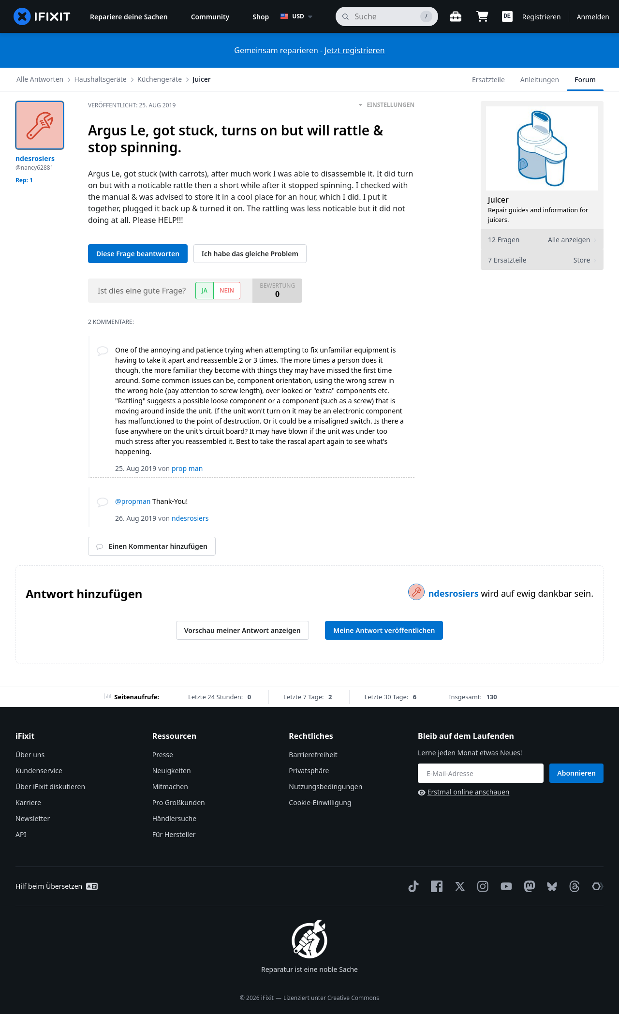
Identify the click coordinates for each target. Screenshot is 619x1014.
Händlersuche (174, 818)
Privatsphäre (309, 770)
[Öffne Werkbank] (455, 16)
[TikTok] (411, 886)
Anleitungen (539, 79)
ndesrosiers (454, 593)
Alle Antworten (39, 79)
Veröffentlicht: (132, 105)
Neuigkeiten (171, 770)
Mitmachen (170, 786)
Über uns (29, 754)
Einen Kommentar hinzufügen (151, 546)
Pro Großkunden (178, 802)
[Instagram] (481, 886)
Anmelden (593, 16)
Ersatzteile (488, 79)
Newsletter (32, 818)
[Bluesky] (550, 887)
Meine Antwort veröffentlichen (384, 630)
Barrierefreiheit (313, 754)
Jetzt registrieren (354, 50)
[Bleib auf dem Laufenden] (481, 773)
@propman (132, 501)
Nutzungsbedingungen (325, 786)
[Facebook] (434, 886)
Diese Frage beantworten (137, 253)
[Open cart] (482, 16)
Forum (585, 79)
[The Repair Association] (596, 886)
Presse (162, 754)
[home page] (42, 16)
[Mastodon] (527, 886)
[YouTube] (504, 886)
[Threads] (572, 886)
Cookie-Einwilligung (320, 802)
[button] (507, 16)
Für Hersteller (174, 834)
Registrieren (541, 16)
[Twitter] (458, 886)
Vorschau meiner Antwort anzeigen (242, 630)
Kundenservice (38, 770)
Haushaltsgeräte (100, 79)
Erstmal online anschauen (463, 791)
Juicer (201, 79)
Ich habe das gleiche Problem (250, 253)
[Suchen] (387, 16)
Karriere (28, 802)
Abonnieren (576, 773)
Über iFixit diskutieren (50, 786)
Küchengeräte (159, 79)
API (20, 834)
